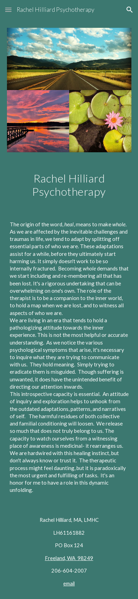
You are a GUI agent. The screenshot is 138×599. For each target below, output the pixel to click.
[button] (8, 9)
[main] (69, 185)
